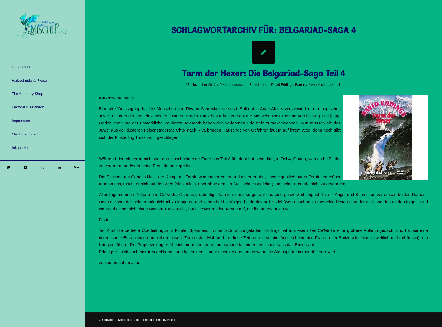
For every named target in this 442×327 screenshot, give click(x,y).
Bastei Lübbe (259, 85)
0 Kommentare (231, 85)
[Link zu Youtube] (25, 168)
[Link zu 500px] (76, 168)
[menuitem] (42, 67)
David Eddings (282, 85)
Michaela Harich (129, 319)
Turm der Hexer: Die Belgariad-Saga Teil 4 (263, 73)
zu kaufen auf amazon (119, 262)
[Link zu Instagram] (42, 168)
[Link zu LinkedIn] (59, 168)
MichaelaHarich (329, 85)
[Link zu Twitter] (8, 168)
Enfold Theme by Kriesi (159, 319)
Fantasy (301, 85)
